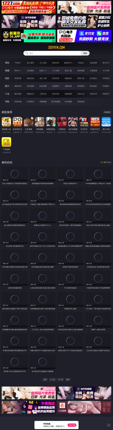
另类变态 (106, 78)
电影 (7, 78)
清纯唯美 (80, 86)
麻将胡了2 (68, 63)
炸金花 (81, 63)
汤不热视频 (55, 101)
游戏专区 (55, 63)
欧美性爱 (55, 78)
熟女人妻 (68, 70)
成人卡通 (43, 78)
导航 (7, 101)
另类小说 (80, 94)
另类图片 (106, 86)
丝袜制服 (80, 70)
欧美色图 (43, 86)
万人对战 (43, 63)
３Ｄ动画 (55, 70)
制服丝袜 (68, 78)
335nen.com (56, 47)
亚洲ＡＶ (17, 70)
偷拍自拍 (30, 78)
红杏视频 (68, 101)
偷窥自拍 (17, 86)
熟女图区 (93, 86)
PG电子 (18, 63)
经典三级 (80, 78)
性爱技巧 (106, 94)
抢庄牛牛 (106, 63)
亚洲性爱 (17, 78)
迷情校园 (68, 94)
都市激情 (17, 94)
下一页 (60, 379)
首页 (45, 379)
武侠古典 (55, 94)
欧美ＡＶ (43, 70)
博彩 (7, 62)
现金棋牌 (93, 63)
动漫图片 (55, 86)
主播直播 (93, 70)
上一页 (52, 379)
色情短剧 (80, 101)
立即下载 (72, 425)
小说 (7, 93)
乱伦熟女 (93, 78)
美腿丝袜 (68, 86)
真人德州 (30, 63)
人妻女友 (43, 94)
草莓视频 (43, 101)
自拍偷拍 (30, 70)
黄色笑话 (93, 94)
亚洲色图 (30, 86)
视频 (7, 70)
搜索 (85, 53)
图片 (7, 85)
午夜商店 (30, 101)
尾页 (67, 379)
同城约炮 (17, 101)
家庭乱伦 (30, 94)
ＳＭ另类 (106, 70)
